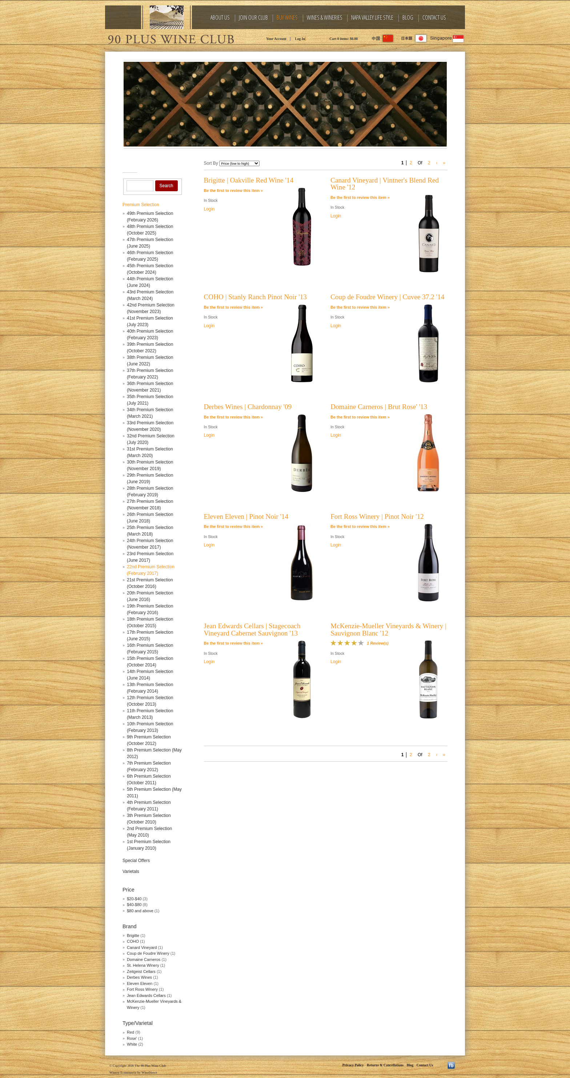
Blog (407, 17)
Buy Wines (287, 17)
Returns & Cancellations (385, 1065)
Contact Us (434, 17)
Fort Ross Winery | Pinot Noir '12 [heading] (377, 516)
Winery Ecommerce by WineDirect (133, 1072)
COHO (133, 941)
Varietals (131, 871)
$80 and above (140, 911)
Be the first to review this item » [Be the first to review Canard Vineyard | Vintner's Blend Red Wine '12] (360, 197)
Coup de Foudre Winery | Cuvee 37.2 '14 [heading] (387, 297)
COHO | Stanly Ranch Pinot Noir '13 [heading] (255, 297)
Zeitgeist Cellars (141, 971)
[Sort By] (239, 163)
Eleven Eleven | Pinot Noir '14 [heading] (246, 516)
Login (209, 209)
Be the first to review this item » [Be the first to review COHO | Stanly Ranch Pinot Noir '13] (233, 307)
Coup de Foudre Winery (148, 953)
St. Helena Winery (143, 965)
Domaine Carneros (143, 959)
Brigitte (133, 935)
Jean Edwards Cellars (146, 995)
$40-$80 (134, 904)
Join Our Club (253, 17)
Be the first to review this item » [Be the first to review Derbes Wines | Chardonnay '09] (233, 417)
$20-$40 (134, 899)
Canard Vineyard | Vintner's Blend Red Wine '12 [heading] (384, 183)
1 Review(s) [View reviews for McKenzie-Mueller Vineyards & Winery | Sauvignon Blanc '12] (377, 643)
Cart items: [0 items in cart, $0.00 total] (343, 39)
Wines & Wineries (324, 17)
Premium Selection (141, 204)
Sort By (211, 163)
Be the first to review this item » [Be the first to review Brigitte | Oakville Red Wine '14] (233, 190)
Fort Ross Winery (142, 989)
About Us (220, 17)
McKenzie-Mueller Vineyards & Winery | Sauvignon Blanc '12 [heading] (388, 629)
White (132, 1044)
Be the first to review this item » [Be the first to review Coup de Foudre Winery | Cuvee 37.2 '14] (360, 307)
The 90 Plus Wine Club (170, 38)
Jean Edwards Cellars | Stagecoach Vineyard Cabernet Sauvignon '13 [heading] (252, 629)
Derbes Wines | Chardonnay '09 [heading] (248, 406)
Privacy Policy (353, 1065)
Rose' (132, 1038)
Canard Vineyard (142, 947)
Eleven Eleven (139, 983)
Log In (300, 39)
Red (130, 1032)
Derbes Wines (139, 977)
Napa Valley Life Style (372, 17)
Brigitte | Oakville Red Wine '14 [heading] (249, 180)
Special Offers (136, 860)
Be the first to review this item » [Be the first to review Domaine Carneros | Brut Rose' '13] (360, 417)
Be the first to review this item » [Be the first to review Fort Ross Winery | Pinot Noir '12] (360, 526)
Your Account (276, 39)
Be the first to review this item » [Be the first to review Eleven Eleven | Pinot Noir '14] (233, 526)
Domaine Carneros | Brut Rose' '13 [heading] (378, 406)
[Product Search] (140, 185)
